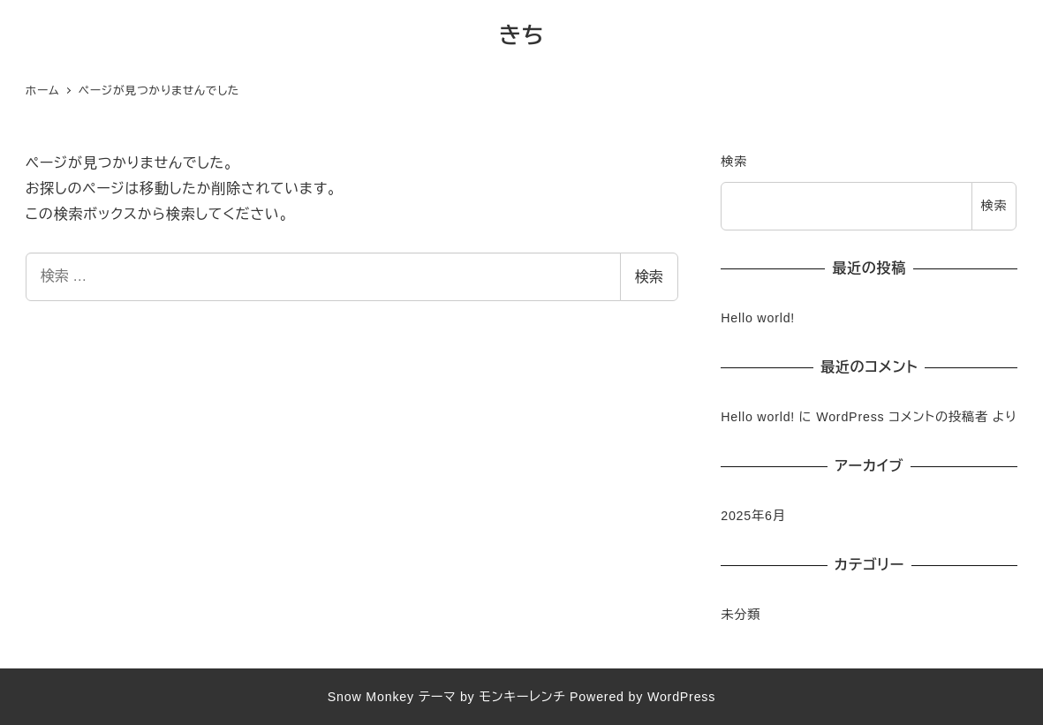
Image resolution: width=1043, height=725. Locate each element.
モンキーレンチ (522, 697)
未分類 (740, 615)
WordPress (681, 697)
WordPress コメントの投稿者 (902, 417)
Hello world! (758, 318)
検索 (649, 276)
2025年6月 (753, 516)
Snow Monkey (371, 697)
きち (522, 35)
